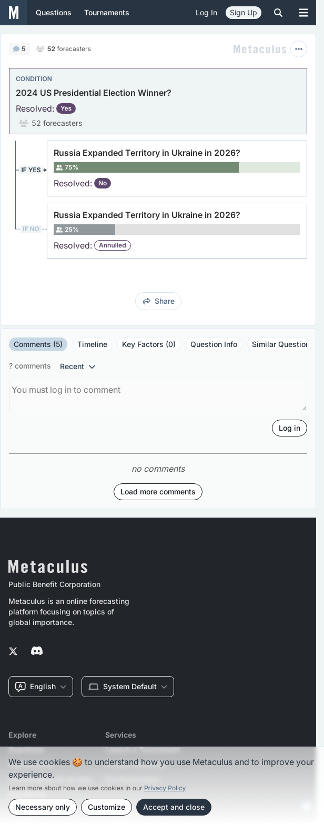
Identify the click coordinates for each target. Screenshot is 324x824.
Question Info (213, 344)
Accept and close (174, 806)
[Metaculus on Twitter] (13, 652)
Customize (106, 806)
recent (78, 366)
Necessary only (42, 806)
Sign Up (243, 12)
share (159, 300)
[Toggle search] (278, 12)
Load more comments (158, 491)
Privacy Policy (165, 788)
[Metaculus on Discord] (37, 651)
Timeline (92, 344)
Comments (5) (38, 344)
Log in (206, 12)
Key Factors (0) (149, 344)
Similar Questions (283, 344)
